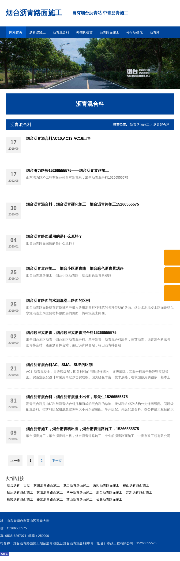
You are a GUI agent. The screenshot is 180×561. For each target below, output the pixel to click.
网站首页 (15, 32)
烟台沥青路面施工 (34, 13)
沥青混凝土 (37, 32)
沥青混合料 (61, 32)
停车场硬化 (134, 32)
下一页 (57, 460)
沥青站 (155, 32)
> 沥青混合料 (160, 124)
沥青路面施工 (109, 32)
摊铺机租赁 (84, 32)
